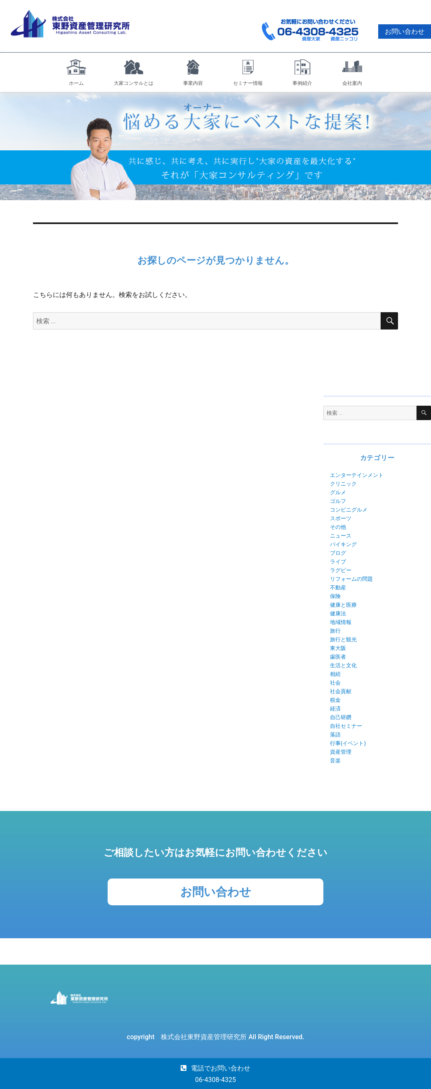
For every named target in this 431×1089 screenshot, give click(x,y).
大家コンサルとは (133, 83)
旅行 (335, 631)
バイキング (343, 544)
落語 (335, 734)
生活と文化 (343, 665)
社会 (335, 683)
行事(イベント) (348, 743)
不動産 (338, 587)
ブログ (338, 553)
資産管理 (340, 752)
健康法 (338, 613)
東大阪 (338, 648)
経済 (335, 709)
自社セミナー (346, 726)
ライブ (338, 562)
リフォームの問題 (351, 579)
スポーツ (340, 518)
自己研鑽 (340, 717)
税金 (335, 700)
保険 (335, 596)
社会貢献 (340, 691)
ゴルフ (338, 501)
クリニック (343, 484)
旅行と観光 (343, 639)
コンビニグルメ (348, 510)
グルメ (338, 492)
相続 (335, 674)
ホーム (76, 83)
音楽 (335, 760)
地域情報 (340, 622)
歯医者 (338, 657)
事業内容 (193, 83)
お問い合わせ (404, 31)
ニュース (340, 536)
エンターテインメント (357, 475)
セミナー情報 (248, 83)
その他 (338, 527)
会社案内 (352, 83)
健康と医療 (343, 605)
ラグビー (340, 570)
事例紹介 (302, 83)
